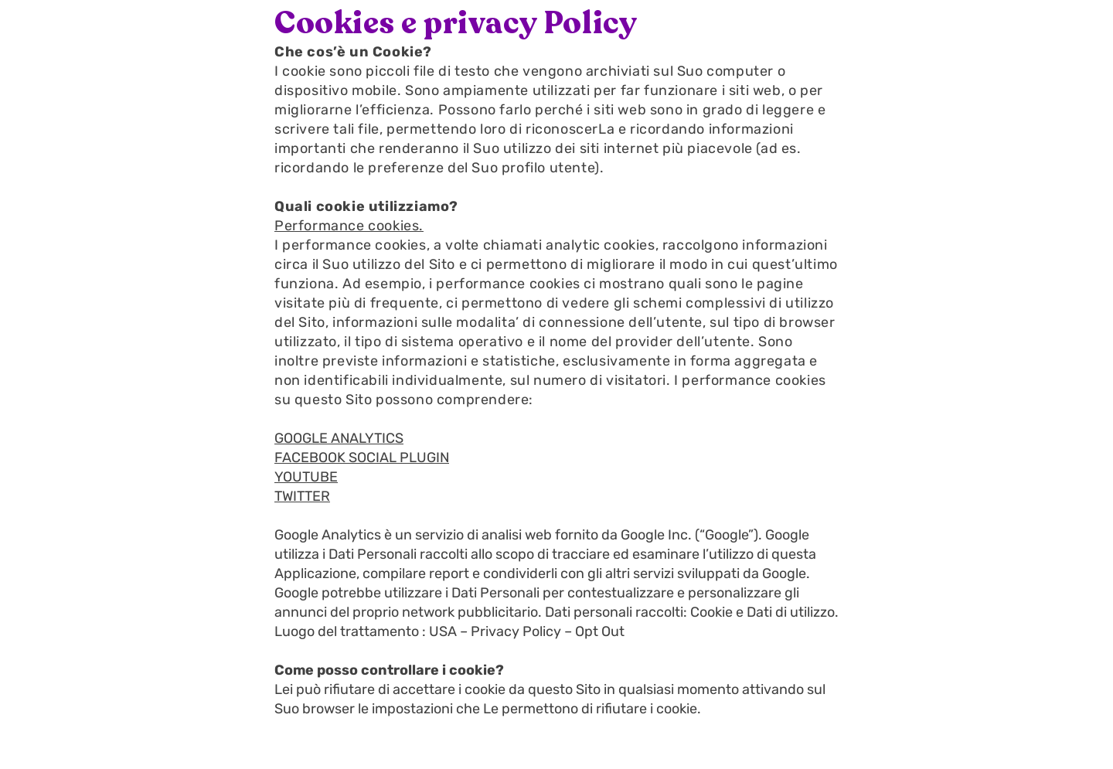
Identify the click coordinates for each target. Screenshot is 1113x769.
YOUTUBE (306, 476)
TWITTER (302, 496)
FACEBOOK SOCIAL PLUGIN (361, 457)
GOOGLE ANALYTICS (338, 438)
